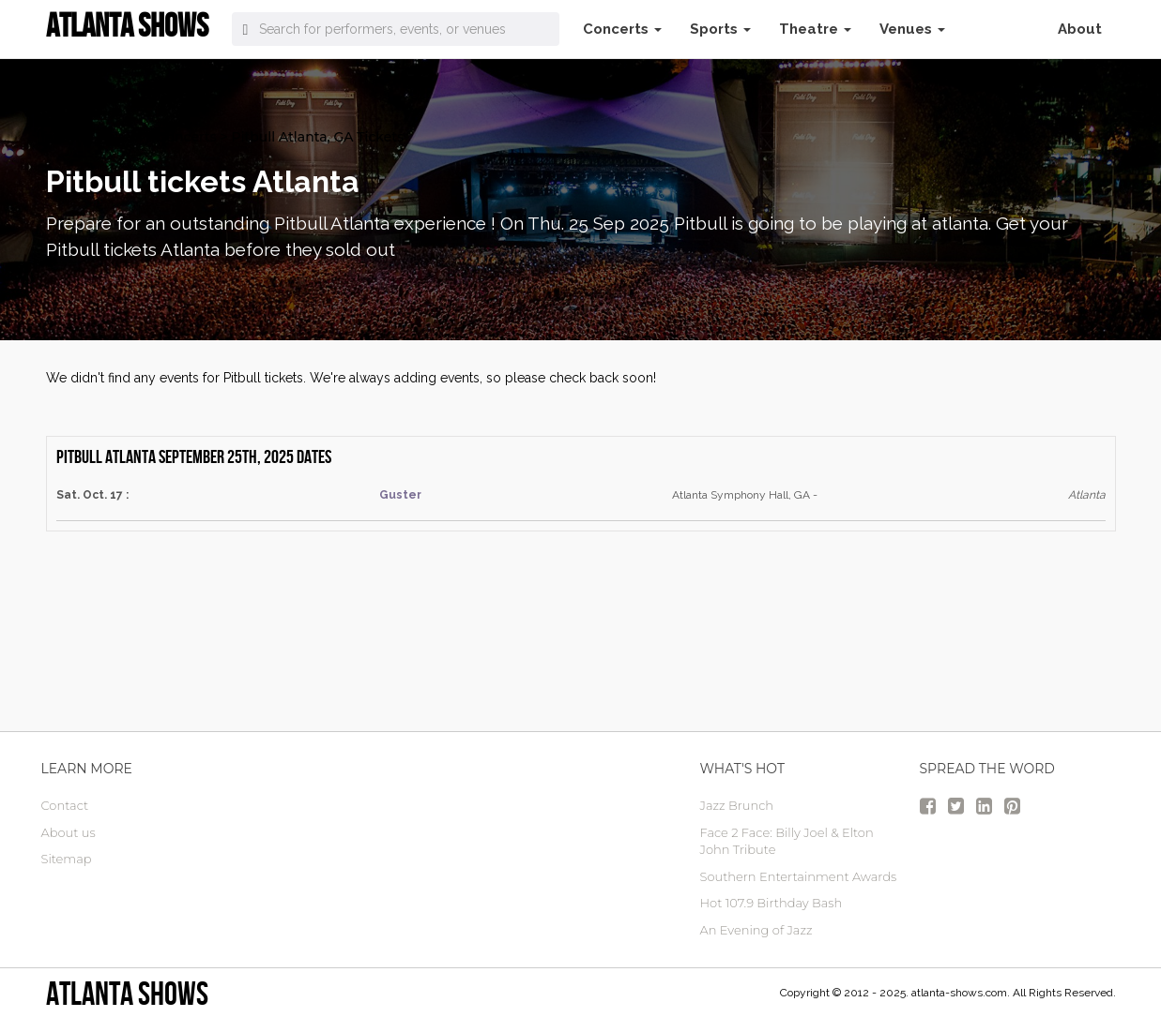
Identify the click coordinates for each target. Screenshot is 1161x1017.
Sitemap (66, 858)
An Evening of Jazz (756, 929)
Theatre (815, 29)
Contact (65, 805)
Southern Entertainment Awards (798, 876)
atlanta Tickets (94, 136)
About (1080, 29)
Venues (912, 29)
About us (68, 832)
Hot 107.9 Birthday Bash (771, 902)
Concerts (622, 29)
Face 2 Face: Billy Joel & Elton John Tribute (787, 841)
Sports (720, 29)
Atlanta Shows (127, 993)
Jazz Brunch (737, 805)
